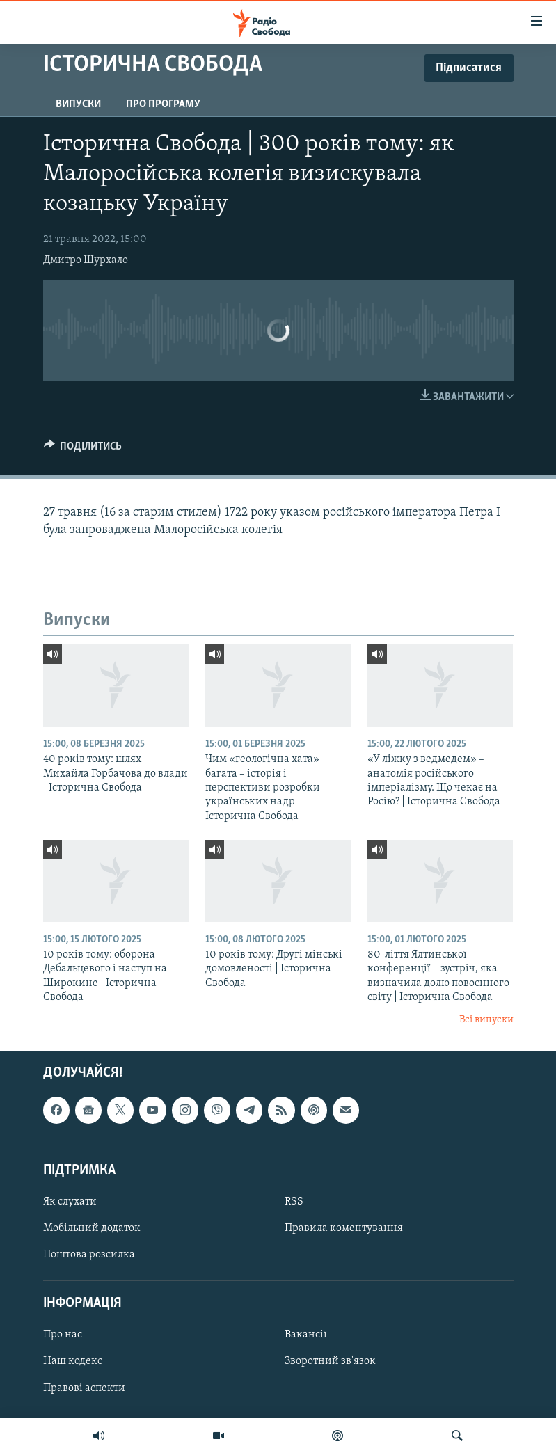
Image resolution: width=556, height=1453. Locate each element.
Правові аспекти (84, 1388)
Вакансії (306, 1334)
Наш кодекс (72, 1361)
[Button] (83, 449)
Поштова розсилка (89, 1254)
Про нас (62, 1334)
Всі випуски (486, 1020)
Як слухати (70, 1201)
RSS (294, 1201)
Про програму (163, 104)
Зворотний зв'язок (330, 1361)
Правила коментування (344, 1228)
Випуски (78, 104)
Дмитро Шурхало (85, 260)
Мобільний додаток (92, 1228)
